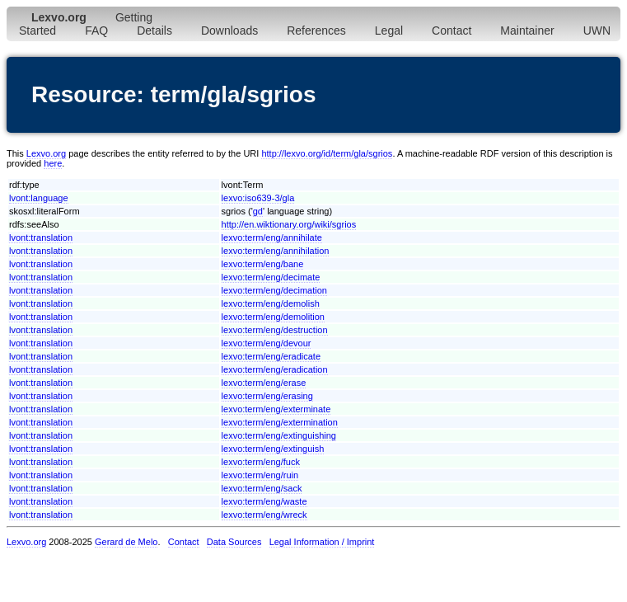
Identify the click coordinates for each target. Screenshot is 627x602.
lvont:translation (41, 237)
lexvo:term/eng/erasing (267, 396)
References (316, 30)
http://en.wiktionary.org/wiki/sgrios (289, 224)
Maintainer (527, 30)
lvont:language (38, 198)
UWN (597, 30)
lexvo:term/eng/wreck (264, 515)
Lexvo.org (46, 153)
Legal (389, 30)
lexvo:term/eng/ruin (260, 475)
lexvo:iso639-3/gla (258, 198)
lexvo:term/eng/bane (263, 264)
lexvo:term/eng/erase (264, 383)
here (53, 163)
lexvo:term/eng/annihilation (276, 251)
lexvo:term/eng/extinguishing (279, 435)
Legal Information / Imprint (322, 542)
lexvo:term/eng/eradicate (271, 356)
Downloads (229, 30)
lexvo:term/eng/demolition (273, 317)
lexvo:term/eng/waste (264, 501)
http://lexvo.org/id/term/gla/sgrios (326, 153)
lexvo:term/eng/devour (266, 343)
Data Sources (234, 542)
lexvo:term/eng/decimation (274, 290)
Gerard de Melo (126, 542)
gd (258, 211)
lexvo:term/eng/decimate (271, 277)
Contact (451, 30)
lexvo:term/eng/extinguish (273, 449)
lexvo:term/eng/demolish (271, 303)
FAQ (96, 30)
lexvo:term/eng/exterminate (276, 409)
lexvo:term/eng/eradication (275, 369)
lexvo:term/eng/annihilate (272, 237)
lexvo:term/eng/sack (262, 488)
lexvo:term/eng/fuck (261, 462)
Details (154, 30)
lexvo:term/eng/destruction (275, 330)
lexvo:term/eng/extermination (280, 422)
